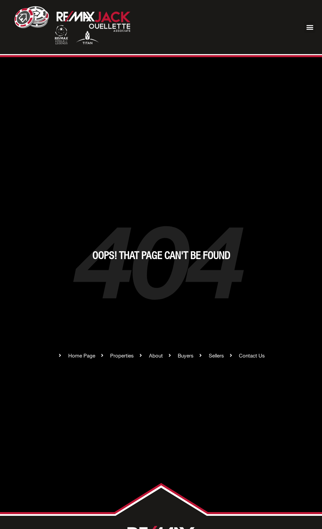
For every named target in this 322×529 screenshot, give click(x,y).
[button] (309, 27)
